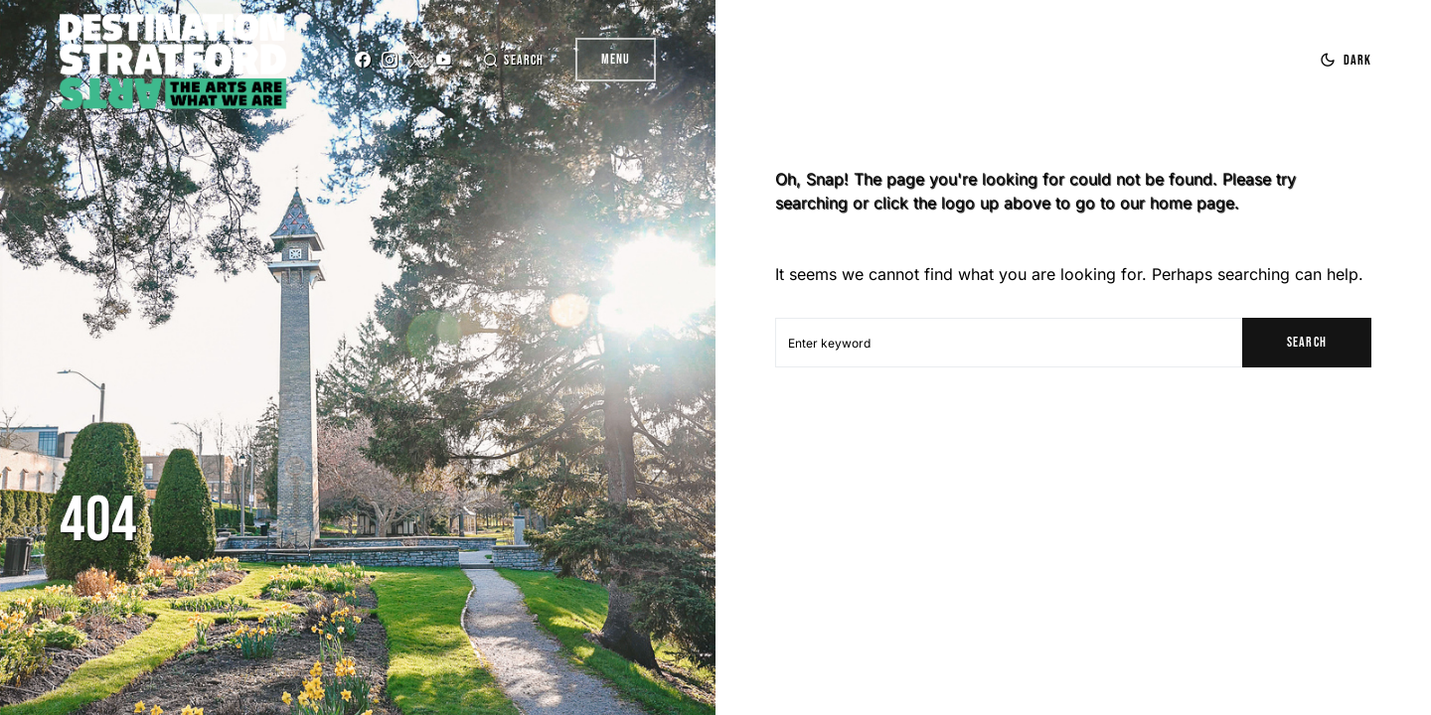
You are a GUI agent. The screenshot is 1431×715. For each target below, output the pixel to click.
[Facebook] (363, 60)
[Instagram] (390, 60)
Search (1306, 342)
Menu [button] (615, 59)
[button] (513, 60)
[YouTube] (443, 60)
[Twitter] (416, 60)
